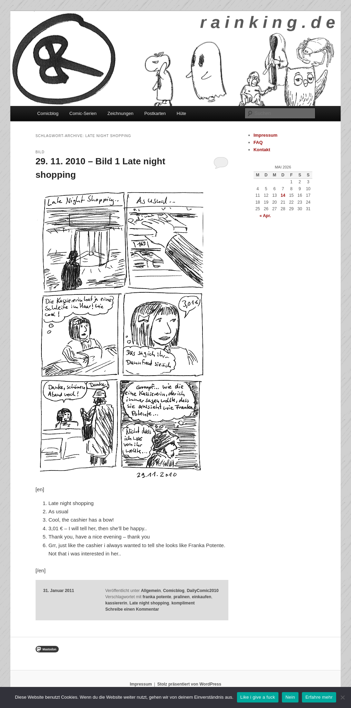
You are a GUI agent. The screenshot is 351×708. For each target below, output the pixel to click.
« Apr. (265, 215)
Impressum (265, 135)
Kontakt (262, 149)
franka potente (157, 596)
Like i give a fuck (257, 697)
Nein (290, 697)
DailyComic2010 (203, 590)
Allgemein (151, 590)
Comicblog (47, 113)
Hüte (181, 113)
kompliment (183, 603)
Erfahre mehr (319, 697)
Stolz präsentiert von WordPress (189, 684)
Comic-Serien (83, 113)
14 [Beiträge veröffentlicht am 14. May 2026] (283, 195)
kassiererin (116, 603)
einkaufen (201, 596)
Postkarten (155, 113)
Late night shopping (149, 603)
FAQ (258, 142)
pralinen (181, 596)
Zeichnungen (120, 113)
